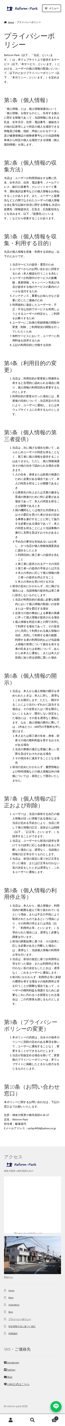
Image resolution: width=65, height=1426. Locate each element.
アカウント (11, 1420)
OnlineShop (13, 1304)
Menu (11, 1297)
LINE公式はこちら (17, 1384)
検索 (32, 1420)
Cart (51, 1418)
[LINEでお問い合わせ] (56, 1406)
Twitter (9, 1369)
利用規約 (13, 1333)
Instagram (11, 1362)
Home (11, 22)
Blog (10, 1312)
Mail (8, 1377)
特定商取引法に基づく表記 (22, 1326)
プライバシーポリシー (19, 1319)
